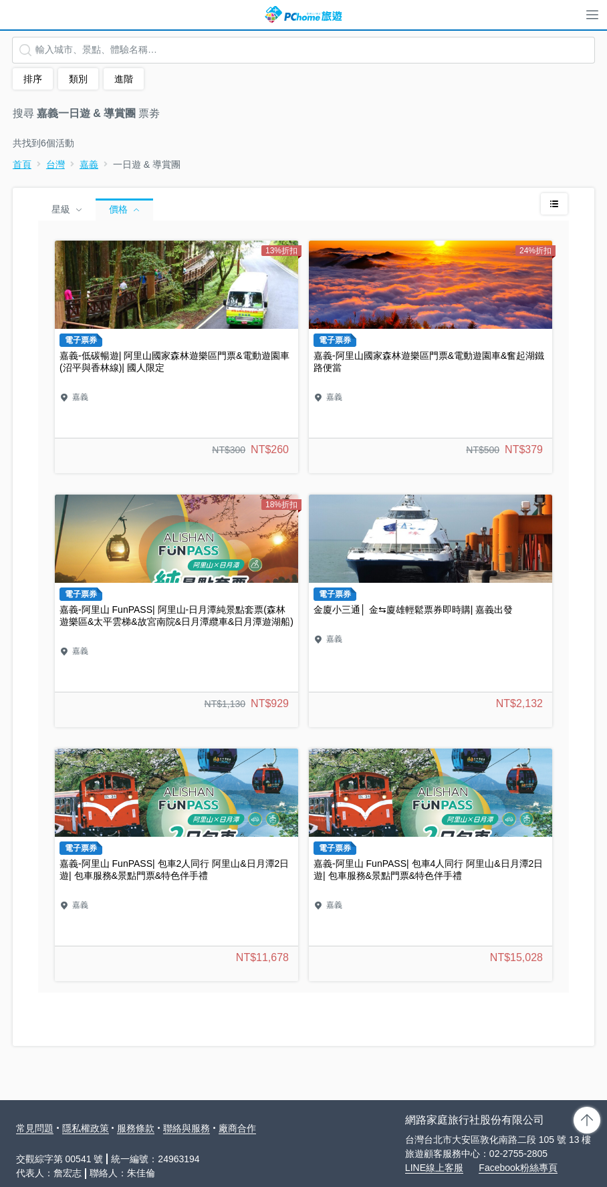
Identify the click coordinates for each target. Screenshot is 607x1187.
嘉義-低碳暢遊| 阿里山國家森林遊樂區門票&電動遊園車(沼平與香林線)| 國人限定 (176, 357)
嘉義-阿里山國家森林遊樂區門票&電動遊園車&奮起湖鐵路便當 (430, 357)
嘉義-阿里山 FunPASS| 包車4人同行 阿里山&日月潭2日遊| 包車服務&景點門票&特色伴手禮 (430, 865)
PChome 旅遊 (303, 14)
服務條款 (135, 1128)
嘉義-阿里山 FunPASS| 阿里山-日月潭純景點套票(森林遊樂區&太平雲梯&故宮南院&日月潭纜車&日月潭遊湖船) (176, 611)
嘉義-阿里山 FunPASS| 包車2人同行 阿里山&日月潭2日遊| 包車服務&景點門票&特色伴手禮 (176, 865)
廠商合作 (237, 1128)
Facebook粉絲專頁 (518, 1167)
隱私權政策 (85, 1128)
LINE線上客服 (434, 1167)
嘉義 (89, 164)
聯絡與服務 (186, 1128)
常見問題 (34, 1128)
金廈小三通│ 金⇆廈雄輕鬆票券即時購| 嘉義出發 (430, 611)
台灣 (55, 164)
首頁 (22, 164)
